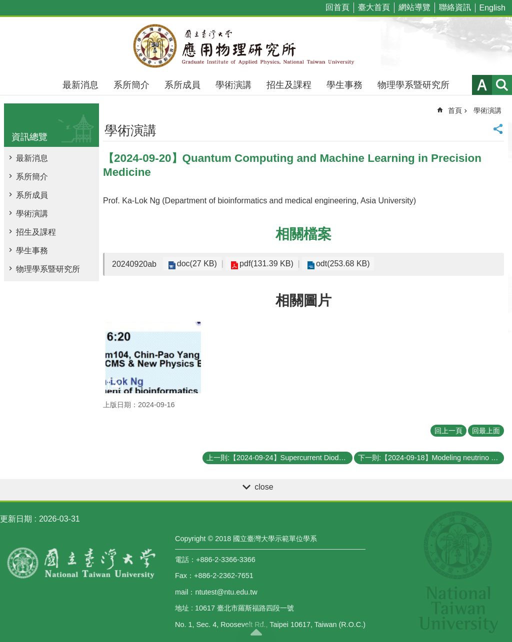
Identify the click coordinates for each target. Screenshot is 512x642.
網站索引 (502, 85)
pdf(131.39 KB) (263, 263)
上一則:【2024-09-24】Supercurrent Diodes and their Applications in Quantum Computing (279, 458)
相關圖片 (304, 300)
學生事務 (344, 85)
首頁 (455, 110)
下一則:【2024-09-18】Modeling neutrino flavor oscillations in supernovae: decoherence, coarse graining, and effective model (431, 458)
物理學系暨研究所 (414, 85)
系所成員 (182, 85)
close (263, 487)
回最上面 (486, 431)
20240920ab (134, 264)
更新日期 (16, 519)
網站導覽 (414, 7)
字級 (482, 85)
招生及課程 (289, 85)
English (493, 7)
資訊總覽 (30, 137)
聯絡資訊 (455, 7)
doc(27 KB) (196, 263)
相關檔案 (304, 234)
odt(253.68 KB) (336, 263)
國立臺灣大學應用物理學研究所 (256, 46)
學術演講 (234, 85)
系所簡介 (132, 85)
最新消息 (80, 85)
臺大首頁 (374, 7)
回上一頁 (448, 431)
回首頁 (338, 7)
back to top (256, 632)
